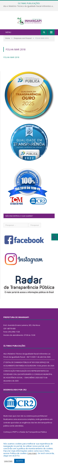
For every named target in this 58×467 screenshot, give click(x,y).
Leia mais (32, 453)
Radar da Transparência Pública (33, 437)
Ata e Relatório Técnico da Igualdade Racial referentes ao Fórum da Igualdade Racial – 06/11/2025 (29, 6)
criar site (19, 421)
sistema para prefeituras (36, 421)
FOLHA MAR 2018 (11, 62)
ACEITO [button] (19, 461)
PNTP (15, 437)
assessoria (22, 424)
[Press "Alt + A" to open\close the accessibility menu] (54, 237)
